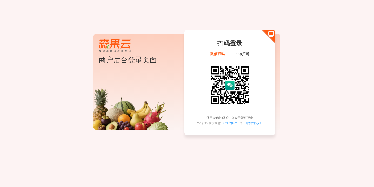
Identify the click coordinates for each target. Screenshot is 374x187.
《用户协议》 (231, 123)
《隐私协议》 (253, 123)
